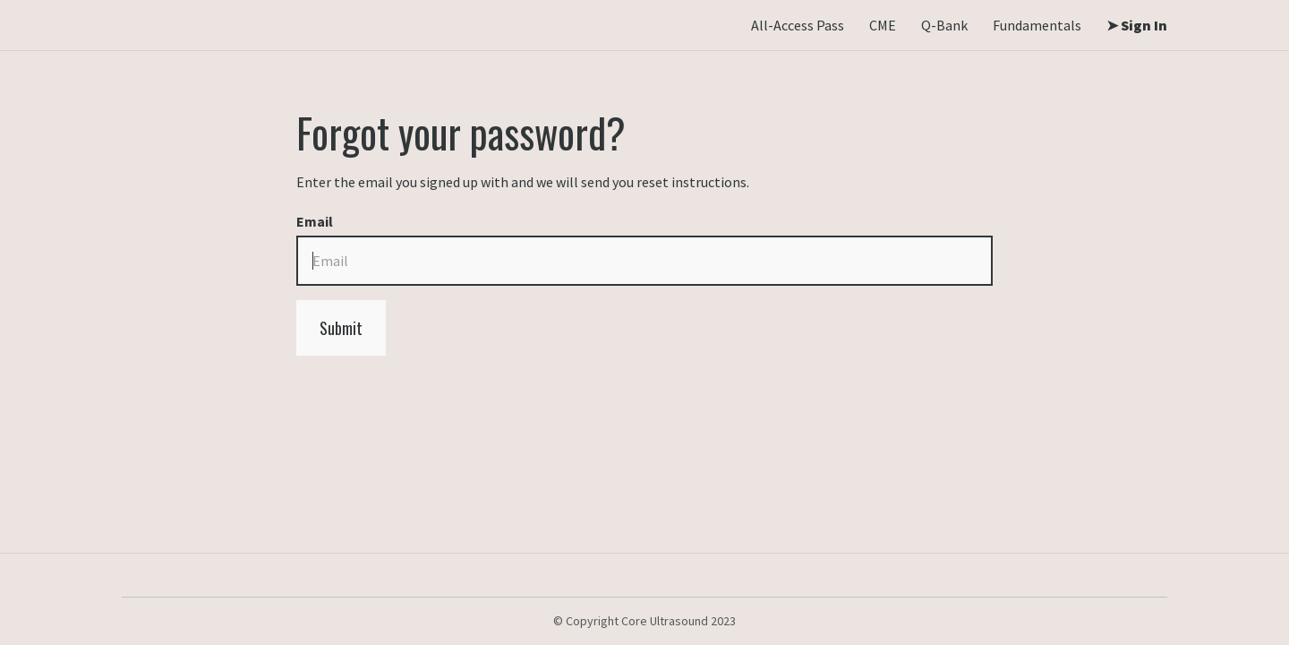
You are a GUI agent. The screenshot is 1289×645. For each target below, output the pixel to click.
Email (314, 221)
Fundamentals (1037, 25)
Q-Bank (944, 25)
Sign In (1142, 25)
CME (882, 25)
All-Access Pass (797, 25)
